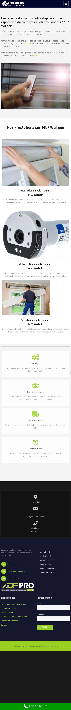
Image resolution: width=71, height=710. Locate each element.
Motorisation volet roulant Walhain (14, 616)
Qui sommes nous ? (8, 608)
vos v (26, 43)
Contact (4, 625)
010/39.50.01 (12, 564)
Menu (66, 3)
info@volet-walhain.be (17, 571)
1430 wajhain (13, 579)
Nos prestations (7, 612)
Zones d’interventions (9, 621)
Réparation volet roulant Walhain (14, 604)
